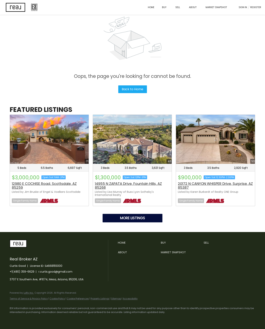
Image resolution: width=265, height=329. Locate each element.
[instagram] (59, 318)
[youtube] (70, 318)
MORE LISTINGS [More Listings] (132, 218)
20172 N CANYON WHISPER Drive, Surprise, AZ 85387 (215, 185)
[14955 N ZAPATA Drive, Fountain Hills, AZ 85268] (132, 139)
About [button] (193, 7)
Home (151, 7)
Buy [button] (164, 7)
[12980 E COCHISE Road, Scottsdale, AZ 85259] (49, 139)
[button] (138, 243)
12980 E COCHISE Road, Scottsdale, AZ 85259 (44, 185)
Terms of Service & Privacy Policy (29, 298)
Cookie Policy (57, 298)
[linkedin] (25, 318)
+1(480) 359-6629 (22, 272)
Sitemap (116, 298)
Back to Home (132, 89)
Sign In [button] (243, 7)
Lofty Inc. (29, 292)
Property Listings (100, 298)
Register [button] (255, 7)
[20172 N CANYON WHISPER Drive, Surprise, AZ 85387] (215, 139)
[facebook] (14, 318)
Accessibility (130, 298)
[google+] (81, 318)
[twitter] (36, 318)
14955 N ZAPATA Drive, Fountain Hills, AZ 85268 (128, 185)
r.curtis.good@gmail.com (55, 272)
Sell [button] (177, 7)
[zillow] (48, 318)
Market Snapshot (216, 7)
